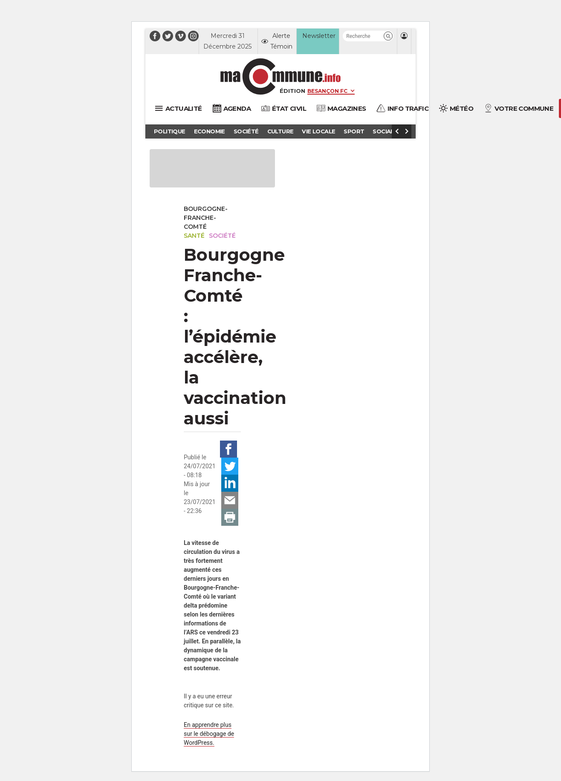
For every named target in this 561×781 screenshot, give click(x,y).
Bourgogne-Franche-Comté (206, 218)
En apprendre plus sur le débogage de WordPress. (209, 733)
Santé (194, 235)
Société (222, 235)
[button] (388, 36)
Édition (292, 90)
